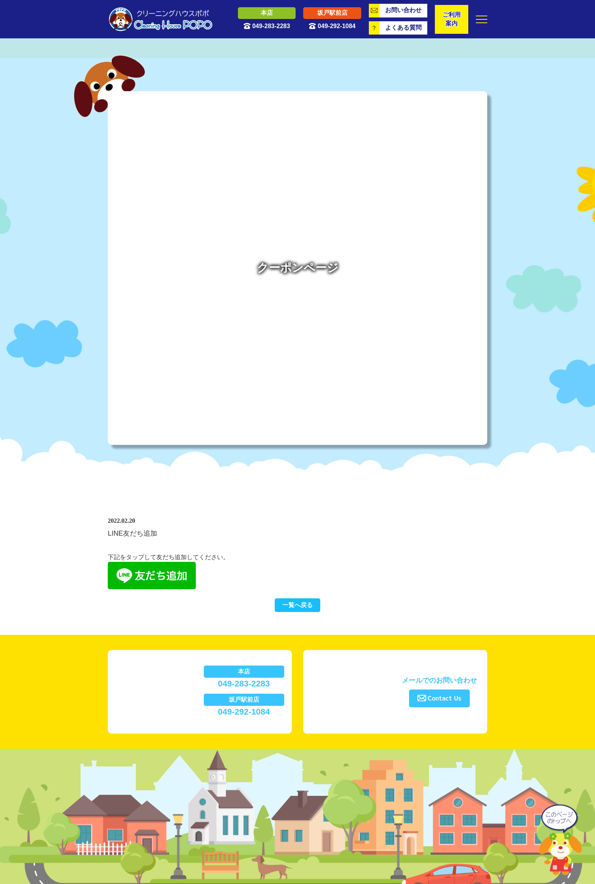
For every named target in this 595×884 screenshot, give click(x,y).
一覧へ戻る (297, 605)
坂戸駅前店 (332, 12)
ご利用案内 (451, 19)
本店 (267, 12)
